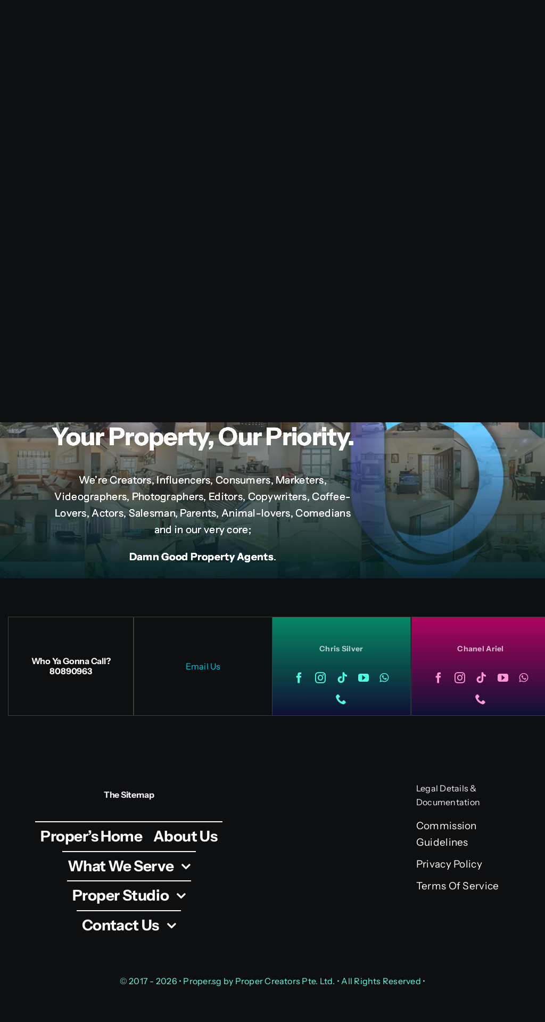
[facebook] (299, 678)
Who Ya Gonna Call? (71, 661)
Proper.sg (203, 981)
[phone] (341, 699)
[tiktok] (342, 678)
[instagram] (320, 678)
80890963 (70, 671)
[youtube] (363, 678)
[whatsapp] (384, 678)
